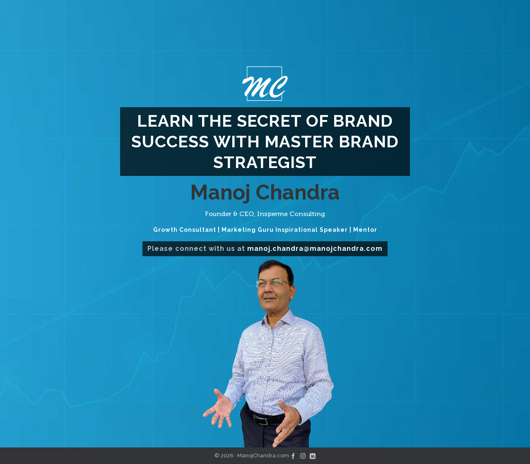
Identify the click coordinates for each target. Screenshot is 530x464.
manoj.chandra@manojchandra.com (315, 248)
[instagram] (303, 455)
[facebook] (293, 455)
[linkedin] (313, 455)
